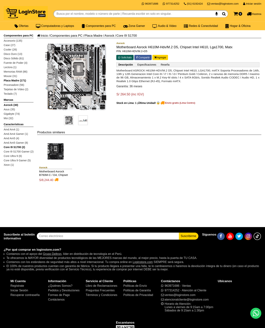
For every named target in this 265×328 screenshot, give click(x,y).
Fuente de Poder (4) (15, 62)
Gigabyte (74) (12, 113)
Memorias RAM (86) (15, 71)
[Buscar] (224, 14)
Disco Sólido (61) (14, 58)
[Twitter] (239, 236)
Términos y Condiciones (101, 295)
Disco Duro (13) (13, 53)
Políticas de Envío (135, 285)
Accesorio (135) (13, 40)
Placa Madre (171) (15, 80)
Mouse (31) (10, 76)
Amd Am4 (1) (11, 129)
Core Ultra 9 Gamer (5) (17, 160)
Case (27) (9, 45)
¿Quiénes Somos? (60, 285)
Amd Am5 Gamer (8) (16, 142)
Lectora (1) (10, 67)
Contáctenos (56, 299)
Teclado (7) (10, 93)
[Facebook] (221, 236)
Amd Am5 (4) (11, 138)
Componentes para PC (99, 26)
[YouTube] (230, 236)
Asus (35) (9, 109)
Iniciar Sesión (19, 290)
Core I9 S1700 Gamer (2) (18, 151)
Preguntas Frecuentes (100, 290)
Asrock (109, 35)
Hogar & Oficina (237, 26)
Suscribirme (188, 236)
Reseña (165, 64)
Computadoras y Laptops (55, 26)
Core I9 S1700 (126, 35)
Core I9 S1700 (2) (14, 147)
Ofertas (22, 26)
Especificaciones (146, 64)
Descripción (125, 64)
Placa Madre (94, 35)
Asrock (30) (11, 105)
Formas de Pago (59, 295)
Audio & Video (164, 26)
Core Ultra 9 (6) (13, 156)
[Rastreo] (254, 13)
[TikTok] (257, 236)
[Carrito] (238, 14)
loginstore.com (47, 249)
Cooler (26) (10, 49)
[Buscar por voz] (216, 14)
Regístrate (17, 285)
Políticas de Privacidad (138, 295)
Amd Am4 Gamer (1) (16, 133)
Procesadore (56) (14, 84)
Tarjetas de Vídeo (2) (16, 89)
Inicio (42, 35)
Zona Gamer (134, 26)
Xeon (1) (9, 164)
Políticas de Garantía (137, 290)
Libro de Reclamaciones (101, 285)
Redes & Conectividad (201, 26)
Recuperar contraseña (25, 295)
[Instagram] (248, 236)
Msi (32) (8, 118)
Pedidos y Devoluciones (64, 290)
